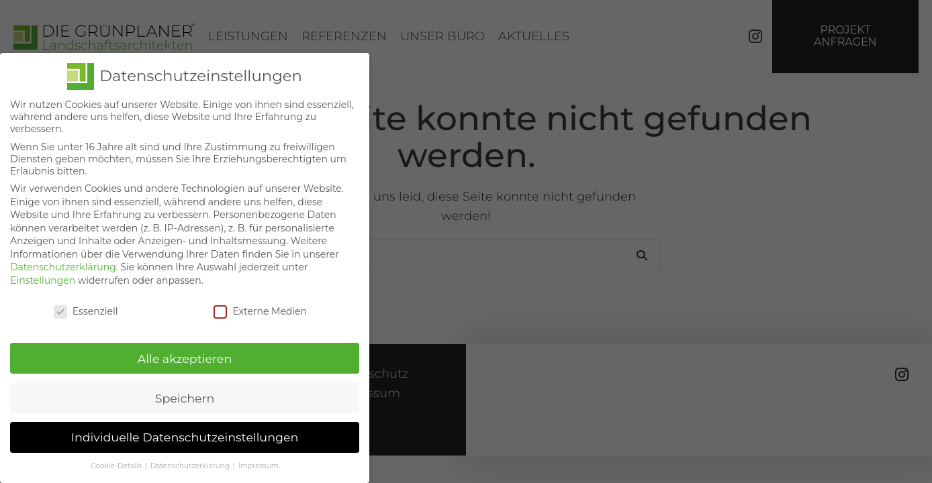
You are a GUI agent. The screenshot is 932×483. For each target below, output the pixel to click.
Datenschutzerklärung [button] (191, 462)
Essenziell (86, 307)
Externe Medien (260, 307)
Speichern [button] (185, 393)
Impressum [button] (258, 462)
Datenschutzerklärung (63, 263)
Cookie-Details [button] (117, 462)
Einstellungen (42, 276)
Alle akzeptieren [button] (185, 354)
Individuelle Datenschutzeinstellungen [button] (185, 433)
